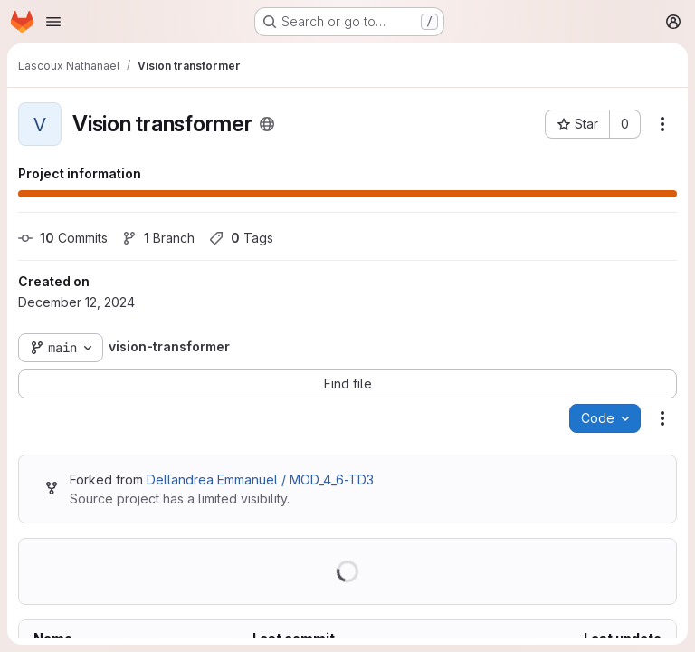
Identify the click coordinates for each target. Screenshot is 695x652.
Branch (158, 237)
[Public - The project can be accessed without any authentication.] (267, 124)
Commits (63, 237)
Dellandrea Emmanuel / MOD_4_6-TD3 (260, 479)
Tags (241, 237)
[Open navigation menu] (53, 21)
